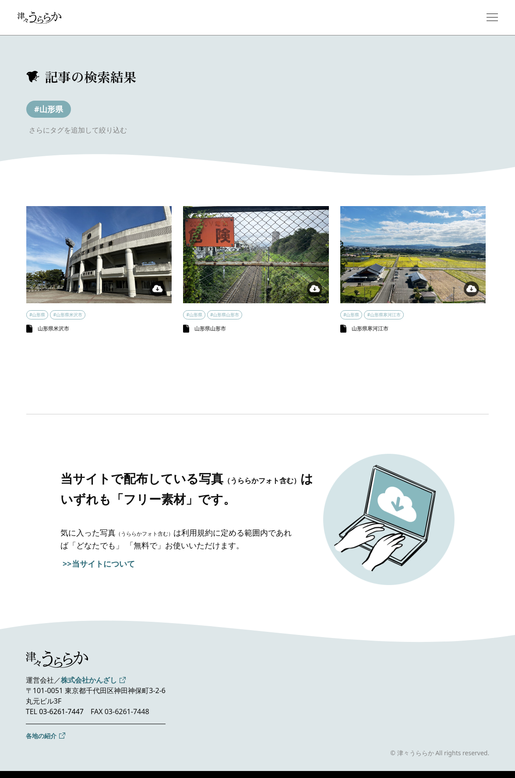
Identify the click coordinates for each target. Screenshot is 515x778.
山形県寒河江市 (370, 328)
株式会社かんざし (89, 680)
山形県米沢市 (53, 328)
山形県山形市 (210, 328)
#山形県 (48, 109)
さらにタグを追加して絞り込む (78, 130)
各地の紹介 (41, 736)
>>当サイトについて (99, 563)
